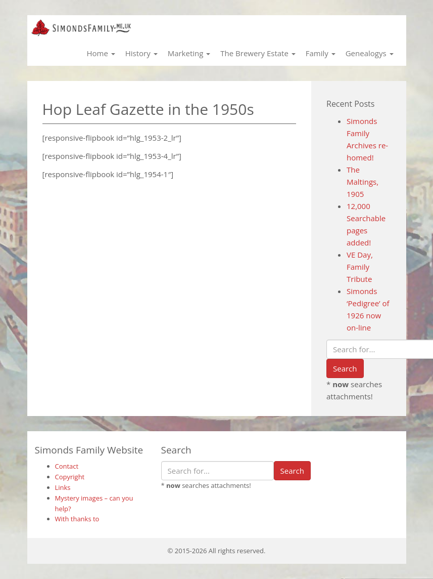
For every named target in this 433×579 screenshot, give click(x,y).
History (141, 53)
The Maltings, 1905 (362, 181)
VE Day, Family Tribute (360, 267)
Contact (67, 466)
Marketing (189, 53)
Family (320, 53)
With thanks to (77, 518)
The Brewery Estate (257, 53)
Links (63, 487)
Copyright (70, 476)
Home (100, 53)
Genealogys (370, 53)
